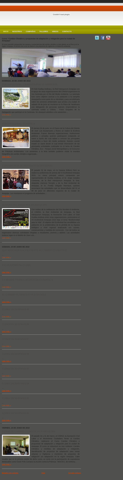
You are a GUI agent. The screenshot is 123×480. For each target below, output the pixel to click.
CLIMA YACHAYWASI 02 (15, 413)
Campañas (30, 31)
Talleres (43, 31)
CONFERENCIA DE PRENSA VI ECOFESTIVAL (27, 165)
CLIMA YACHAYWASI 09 (15, 309)
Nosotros (17, 31)
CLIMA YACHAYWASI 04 (15, 383)
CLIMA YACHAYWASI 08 (15, 324)
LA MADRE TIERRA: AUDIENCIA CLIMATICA (27, 280)
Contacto (66, 31)
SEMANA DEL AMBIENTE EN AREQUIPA (24, 205)
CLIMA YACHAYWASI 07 (15, 339)
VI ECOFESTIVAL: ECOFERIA (18, 123)
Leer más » (6, 115)
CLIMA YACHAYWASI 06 (15, 354)
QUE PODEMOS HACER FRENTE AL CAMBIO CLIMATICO (34, 250)
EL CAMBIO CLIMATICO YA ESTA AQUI (24, 294)
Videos (55, 31)
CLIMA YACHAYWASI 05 (15, 368)
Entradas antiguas (74, 473)
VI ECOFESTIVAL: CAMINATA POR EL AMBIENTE (30, 84)
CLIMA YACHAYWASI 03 (15, 398)
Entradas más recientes (10, 473)
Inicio (5, 31)
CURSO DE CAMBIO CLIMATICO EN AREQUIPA (28, 431)
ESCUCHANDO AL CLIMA (16, 265)
